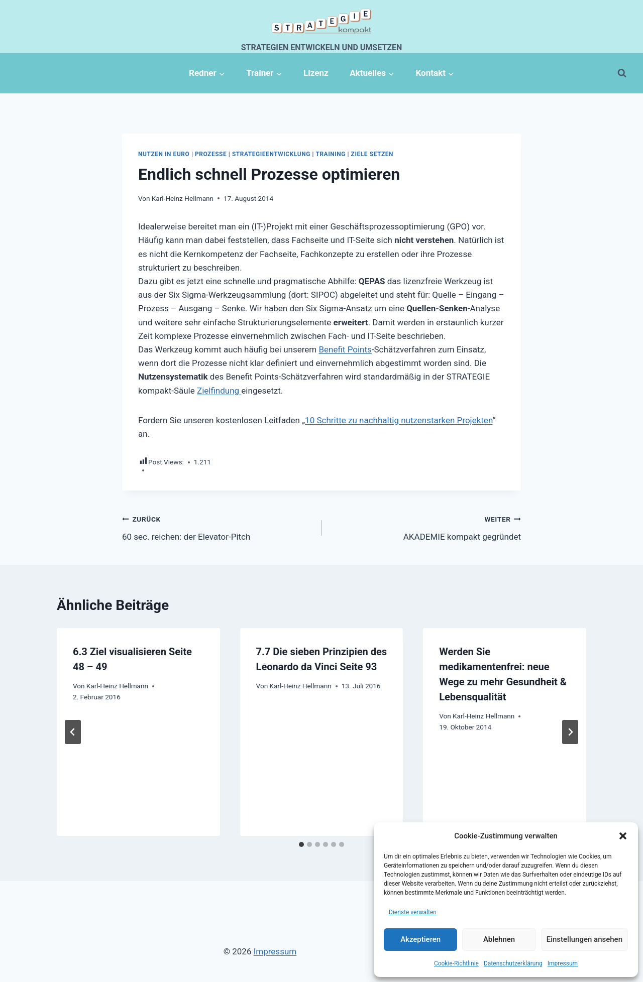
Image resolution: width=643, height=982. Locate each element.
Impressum (563, 963)
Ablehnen (499, 939)
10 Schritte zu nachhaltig (353, 420)
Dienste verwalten (413, 912)
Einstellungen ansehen (584, 939)
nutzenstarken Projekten (446, 420)
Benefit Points (344, 349)
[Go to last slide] (73, 732)
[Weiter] (570, 732)
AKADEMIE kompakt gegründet (425, 527)
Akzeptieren (420, 939)
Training (330, 154)
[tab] (301, 844)
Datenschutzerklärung (513, 963)
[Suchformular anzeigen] (622, 73)
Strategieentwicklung (271, 154)
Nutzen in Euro (163, 154)
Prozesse (211, 154)
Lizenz (316, 73)
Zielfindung (219, 391)
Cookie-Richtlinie (456, 963)
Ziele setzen (372, 154)
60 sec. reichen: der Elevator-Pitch (217, 527)
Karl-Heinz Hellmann (182, 198)
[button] (623, 836)
